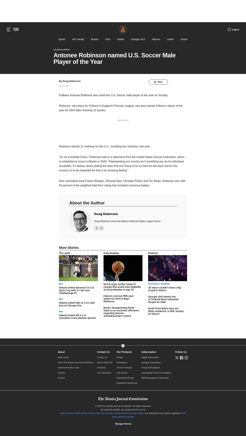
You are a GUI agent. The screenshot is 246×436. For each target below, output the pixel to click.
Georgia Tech (138, 39)
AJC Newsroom (104, 373)
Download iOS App (125, 378)
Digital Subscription (150, 357)
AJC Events (122, 373)
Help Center (63, 357)
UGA (107, 39)
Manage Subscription (151, 362)
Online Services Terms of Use (73, 413)
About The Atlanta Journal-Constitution (75, 362)
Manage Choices (123, 424)
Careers (61, 373)
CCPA (183, 413)
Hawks (120, 39)
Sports (61, 39)
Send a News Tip (105, 362)
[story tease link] (78, 268)
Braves (94, 39)
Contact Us (103, 352)
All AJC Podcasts (124, 367)
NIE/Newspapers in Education (155, 378)
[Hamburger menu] (9, 29)
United (170, 39)
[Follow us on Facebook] (181, 357)
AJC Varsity (78, 39)
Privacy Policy (94, 413)
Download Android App (127, 383)
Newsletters (122, 362)
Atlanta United (61, 50)
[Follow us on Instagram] (186, 357)
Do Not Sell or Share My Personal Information (123, 413)
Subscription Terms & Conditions (156, 373)
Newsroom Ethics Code (68, 367)
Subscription (148, 352)
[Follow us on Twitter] (177, 357)
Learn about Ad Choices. (123, 417)
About (61, 352)
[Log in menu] (233, 29)
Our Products (124, 352)
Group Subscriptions (150, 367)
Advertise (101, 367)
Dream (184, 39)
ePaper (120, 357)
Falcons (156, 39)
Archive (61, 378)
